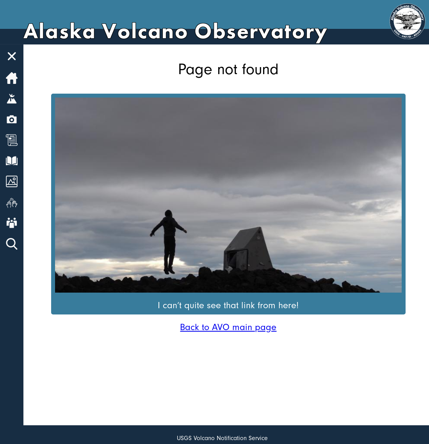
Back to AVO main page (228, 326)
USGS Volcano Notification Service (222, 438)
